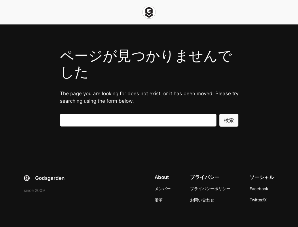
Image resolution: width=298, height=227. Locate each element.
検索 (229, 120)
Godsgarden (49, 178)
